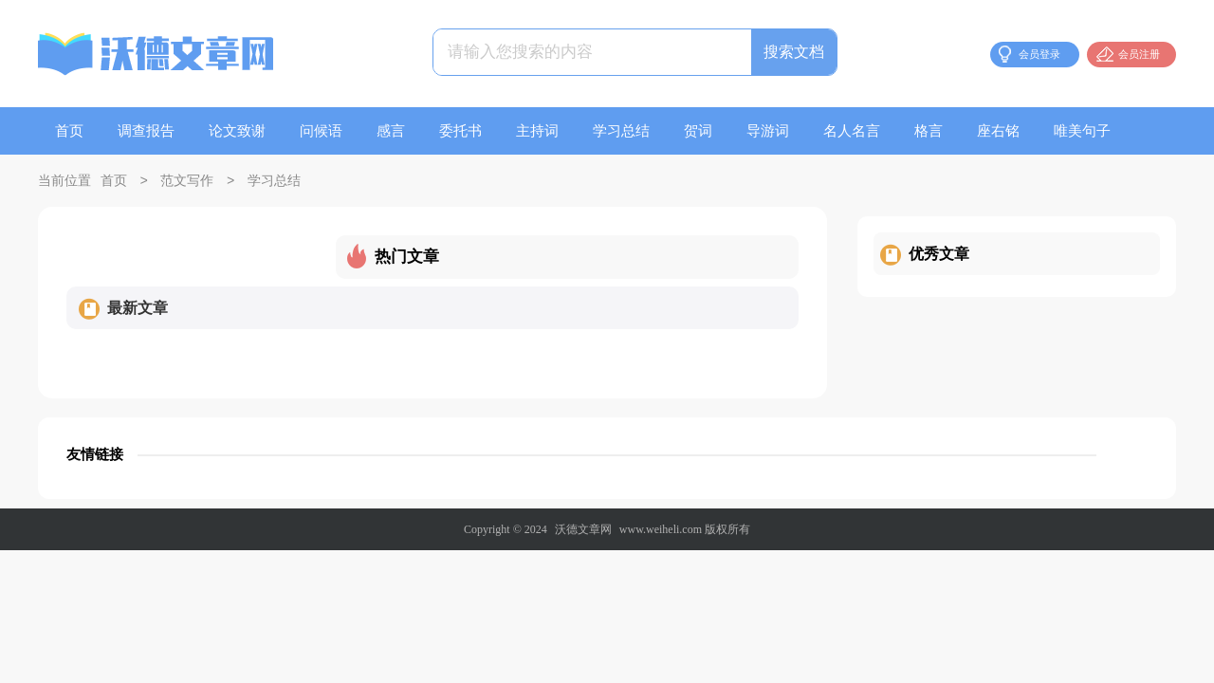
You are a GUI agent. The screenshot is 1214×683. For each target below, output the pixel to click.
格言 (928, 130)
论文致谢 (237, 130)
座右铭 (998, 130)
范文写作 (186, 182)
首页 (69, 130)
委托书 (460, 130)
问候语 (321, 130)
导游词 (767, 130)
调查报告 (146, 130)
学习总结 (621, 130)
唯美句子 (1082, 130)
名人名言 (851, 130)
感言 (391, 130)
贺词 (698, 130)
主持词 (537, 130)
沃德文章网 (583, 529)
